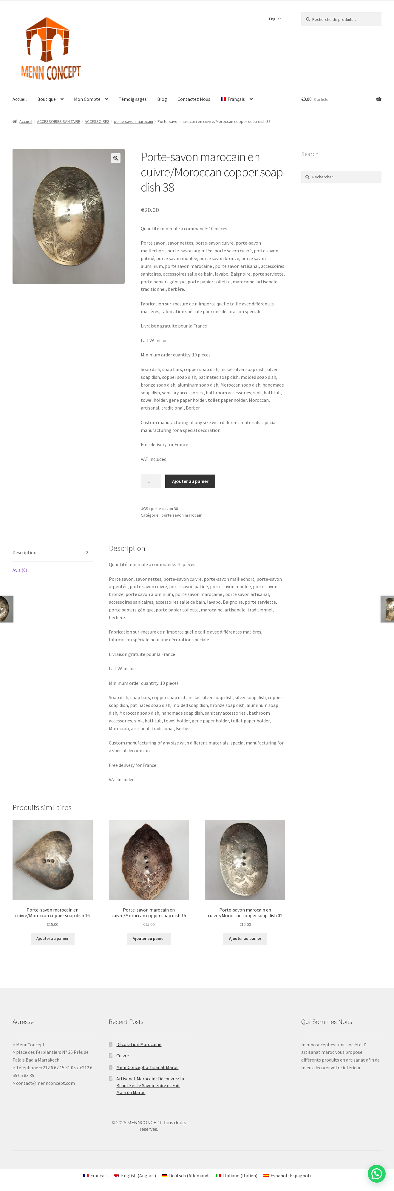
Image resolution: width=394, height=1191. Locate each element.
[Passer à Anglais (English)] (135, 1175)
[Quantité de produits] (151, 481)
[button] (115, 158)
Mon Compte (87, 99)
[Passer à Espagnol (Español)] (287, 1175)
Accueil (20, 99)
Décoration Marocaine (138, 1044)
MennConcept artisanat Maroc (147, 1067)
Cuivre (122, 1056)
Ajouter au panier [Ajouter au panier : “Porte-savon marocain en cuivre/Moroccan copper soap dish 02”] (245, 938)
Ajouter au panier (190, 481)
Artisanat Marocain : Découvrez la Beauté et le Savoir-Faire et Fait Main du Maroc (150, 1085)
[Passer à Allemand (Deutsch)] (186, 1175)
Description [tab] (24, 552)
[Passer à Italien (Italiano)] (236, 1175)
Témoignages (133, 99)
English (275, 18)
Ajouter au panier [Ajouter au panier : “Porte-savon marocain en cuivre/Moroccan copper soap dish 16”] (52, 938)
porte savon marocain (133, 121)
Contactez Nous (193, 99)
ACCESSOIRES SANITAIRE (58, 121)
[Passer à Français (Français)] (95, 1175)
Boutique (46, 99)
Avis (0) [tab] (20, 570)
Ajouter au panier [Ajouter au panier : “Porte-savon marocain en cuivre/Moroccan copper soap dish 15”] (149, 938)
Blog (162, 99)
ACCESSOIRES (97, 121)
